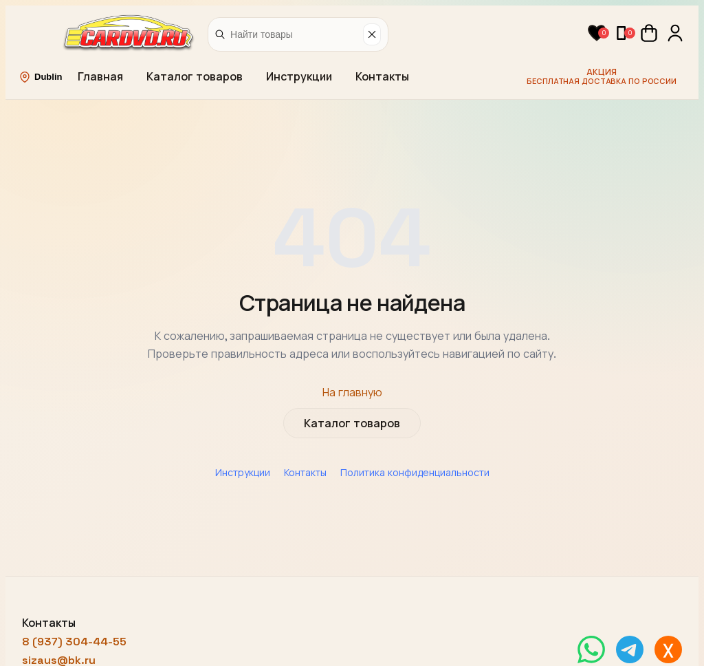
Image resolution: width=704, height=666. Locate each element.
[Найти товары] (294, 34)
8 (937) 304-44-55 (74, 641)
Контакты (382, 76)
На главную (352, 392)
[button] (596, 33)
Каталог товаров (194, 76)
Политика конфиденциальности (415, 472)
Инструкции (299, 76)
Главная (100, 76)
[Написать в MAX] (668, 649)
